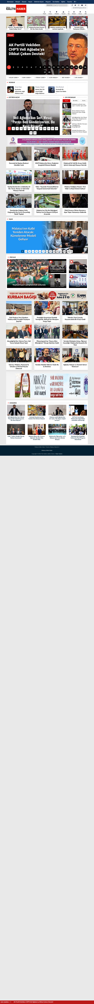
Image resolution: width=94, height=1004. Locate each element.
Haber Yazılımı (58, 453)
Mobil (44, 12)
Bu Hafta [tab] (75, 100)
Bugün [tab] (66, 100)
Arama (50, 12)
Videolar (57, 12)
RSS (86, 12)
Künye (80, 12)
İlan (69, 12)
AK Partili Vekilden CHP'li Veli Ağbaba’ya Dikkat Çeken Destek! (33, 1002)
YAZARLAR (12, 82)
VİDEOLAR (12, 257)
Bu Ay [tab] (83, 100)
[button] (75, 1)
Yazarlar (63, 12)
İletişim (74, 12)
